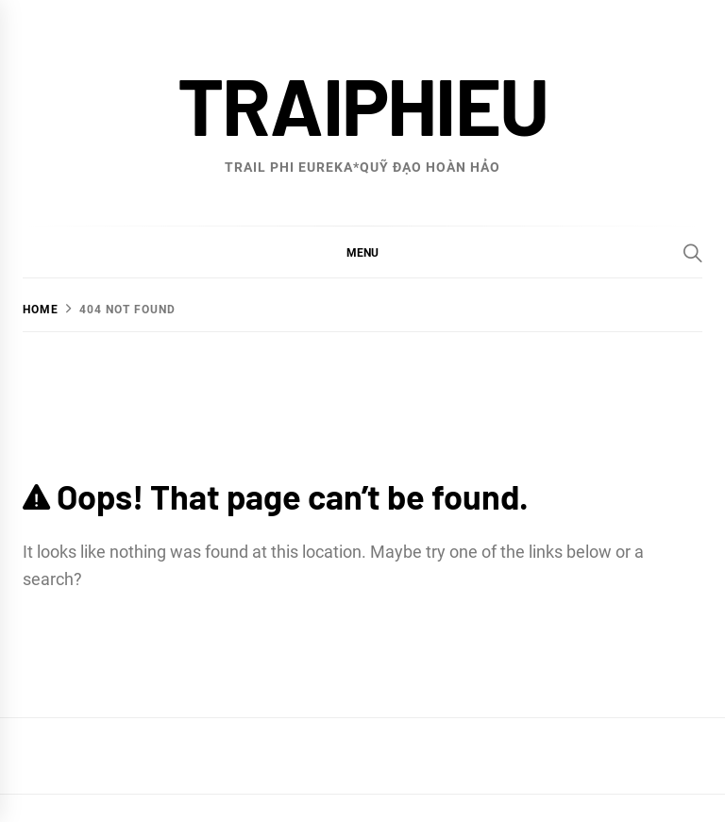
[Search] (692, 252)
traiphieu (362, 104)
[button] (362, 252)
